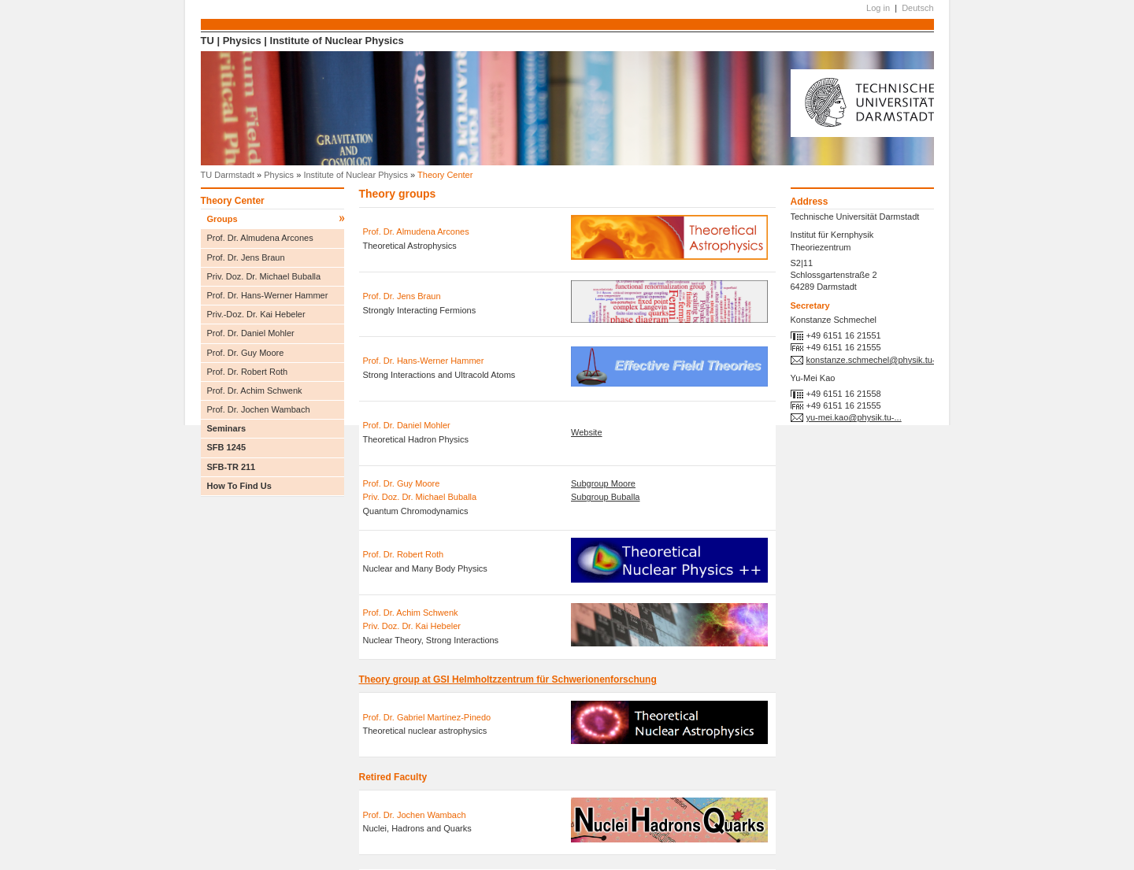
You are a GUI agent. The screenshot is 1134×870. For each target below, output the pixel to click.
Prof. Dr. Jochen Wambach (258, 409)
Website (586, 432)
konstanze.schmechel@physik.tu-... (874, 360)
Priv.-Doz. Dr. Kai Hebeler (256, 314)
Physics (242, 40)
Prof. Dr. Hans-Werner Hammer (267, 295)
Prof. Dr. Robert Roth (247, 371)
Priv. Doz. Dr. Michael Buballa (264, 276)
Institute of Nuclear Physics (337, 40)
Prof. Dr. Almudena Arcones (260, 237)
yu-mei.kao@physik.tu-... (854, 417)
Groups (275, 219)
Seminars (275, 430)
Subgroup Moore (603, 483)
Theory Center (233, 200)
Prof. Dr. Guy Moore (245, 352)
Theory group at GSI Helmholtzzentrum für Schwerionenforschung (508, 679)
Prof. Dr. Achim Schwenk (254, 390)
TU (207, 40)
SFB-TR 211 (231, 467)
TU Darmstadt (227, 175)
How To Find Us (239, 486)
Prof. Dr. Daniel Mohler (251, 333)
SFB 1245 (226, 447)
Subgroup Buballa (605, 497)
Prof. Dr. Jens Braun (246, 257)
